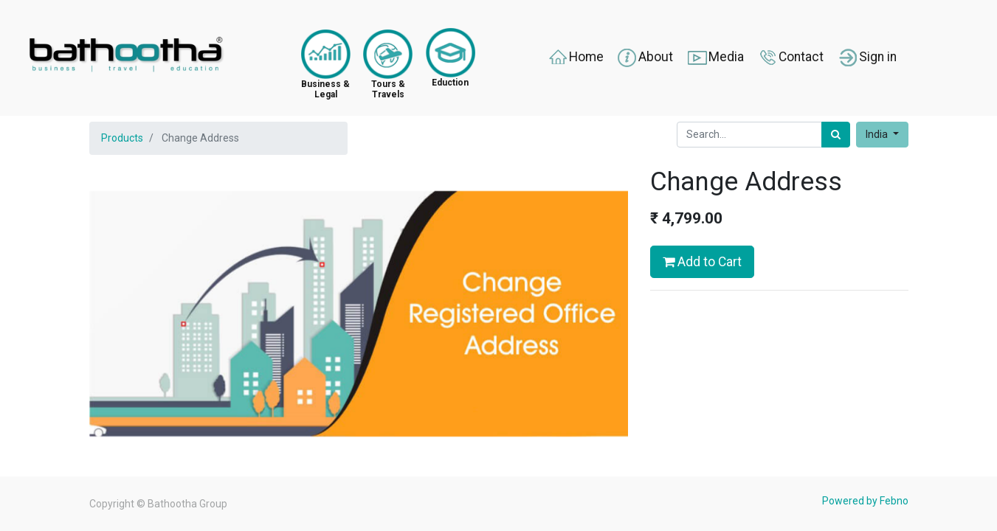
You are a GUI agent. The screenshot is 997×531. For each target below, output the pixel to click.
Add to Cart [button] (702, 261)
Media (715, 57)
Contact (790, 57)
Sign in (867, 57)
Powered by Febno (865, 501)
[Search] (835, 135)
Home (575, 57)
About (644, 57)
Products (122, 138)
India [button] (878, 134)
